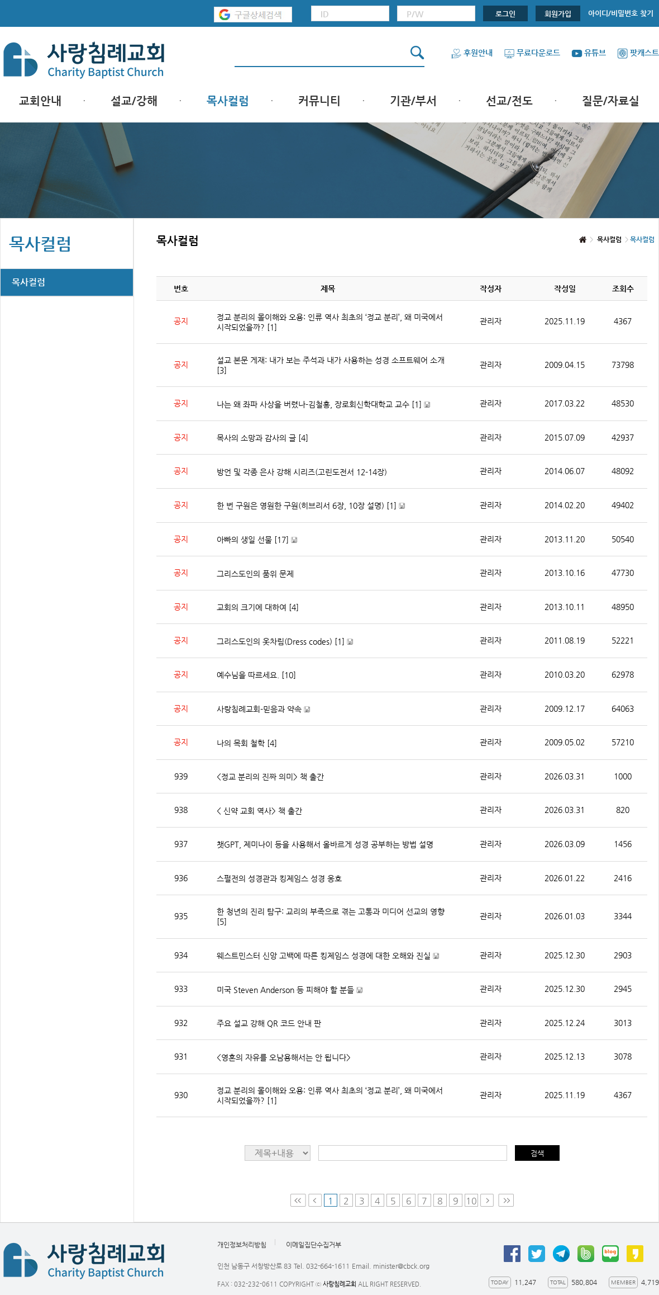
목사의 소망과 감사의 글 (262, 437)
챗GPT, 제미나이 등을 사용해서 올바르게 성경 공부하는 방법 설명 (325, 844)
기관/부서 (413, 100)
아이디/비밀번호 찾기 (620, 13)
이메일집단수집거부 (313, 1245)
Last (506, 1200)
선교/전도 (509, 100)
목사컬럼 (228, 100)
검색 (537, 1153)
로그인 (505, 14)
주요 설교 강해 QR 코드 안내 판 (269, 1023)
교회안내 (40, 100)
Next (488, 1200)
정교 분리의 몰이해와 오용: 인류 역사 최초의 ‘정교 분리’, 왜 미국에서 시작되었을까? (330, 322)
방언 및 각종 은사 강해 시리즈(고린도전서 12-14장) (302, 471)
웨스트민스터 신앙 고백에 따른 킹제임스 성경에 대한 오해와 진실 (328, 956)
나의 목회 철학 (247, 743)
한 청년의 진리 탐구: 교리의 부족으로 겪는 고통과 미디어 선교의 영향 (331, 916)
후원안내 (472, 52)
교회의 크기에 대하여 (258, 607)
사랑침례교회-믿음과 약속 (263, 709)
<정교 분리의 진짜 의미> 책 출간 (270, 776)
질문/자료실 (610, 100)
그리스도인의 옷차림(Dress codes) (285, 641)
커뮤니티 (319, 100)
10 (471, 1200)
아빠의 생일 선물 (257, 540)
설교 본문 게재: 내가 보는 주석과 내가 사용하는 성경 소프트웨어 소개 (331, 365)
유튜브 (588, 52)
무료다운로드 (532, 52)
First (298, 1200)
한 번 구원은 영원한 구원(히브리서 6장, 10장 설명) (311, 506)
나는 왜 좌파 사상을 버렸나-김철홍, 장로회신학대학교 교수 (323, 404)
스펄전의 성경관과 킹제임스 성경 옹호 (279, 878)
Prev (315, 1200)
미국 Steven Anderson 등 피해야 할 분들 (289, 990)
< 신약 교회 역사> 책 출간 (259, 810)
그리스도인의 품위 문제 (255, 573)
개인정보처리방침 (241, 1245)
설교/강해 (134, 100)
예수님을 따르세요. (256, 674)
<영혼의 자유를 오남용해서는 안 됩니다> (284, 1057)
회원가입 (558, 14)
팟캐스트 (638, 52)
